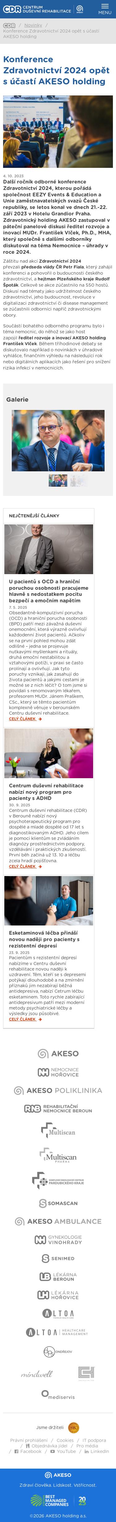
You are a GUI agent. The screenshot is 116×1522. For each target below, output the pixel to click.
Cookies (65, 1441)
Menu (105, 9)
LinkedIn (97, 1452)
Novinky (33, 25)
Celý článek (25, 719)
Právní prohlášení (29, 1441)
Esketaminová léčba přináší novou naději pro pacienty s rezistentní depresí (44, 939)
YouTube (63, 1452)
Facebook (28, 1452)
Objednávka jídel (46, 1446)
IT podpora (94, 1441)
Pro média (87, 1446)
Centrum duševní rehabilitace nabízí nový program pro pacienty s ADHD (46, 792)
